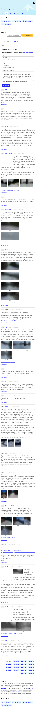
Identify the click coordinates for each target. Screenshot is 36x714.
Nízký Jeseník (17, 21)
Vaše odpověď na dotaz (8, 70)
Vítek (6, 640)
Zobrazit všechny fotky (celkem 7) (8, 537)
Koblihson (7, 566)
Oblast (3, 55)
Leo (6, 472)
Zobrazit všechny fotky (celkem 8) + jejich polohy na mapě (13, 302)
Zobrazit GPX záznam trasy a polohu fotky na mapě (11, 599)
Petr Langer (8, 209)
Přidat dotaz (15, 41)
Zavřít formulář (30, 84)
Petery (6, 406)
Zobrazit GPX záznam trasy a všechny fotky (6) (10, 190)
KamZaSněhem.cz (9, 2)
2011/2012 (31, 670)
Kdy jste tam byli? (6, 63)
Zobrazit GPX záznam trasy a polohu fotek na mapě (11, 633)
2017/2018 (16, 667)
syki (6, 327)
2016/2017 (23, 667)
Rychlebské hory (7, 24)
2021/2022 (16, 664)
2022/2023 (8, 664)
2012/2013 (23, 670)
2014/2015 (8, 670)
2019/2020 (31, 664)
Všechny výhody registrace (27, 52)
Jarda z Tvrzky (8, 153)
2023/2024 (31, 661)
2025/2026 (16, 661)
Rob (6, 89)
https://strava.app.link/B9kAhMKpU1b (10, 320)
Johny (5, 108)
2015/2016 (31, 667)
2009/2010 (31, 673)
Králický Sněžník (28, 21)
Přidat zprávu (28, 35)
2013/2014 (16, 670)
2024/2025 (23, 661)
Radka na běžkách (9, 505)
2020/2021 (23, 664)
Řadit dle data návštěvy (14, 35)
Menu (34, 2)
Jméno (3, 45)
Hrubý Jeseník (6, 21)
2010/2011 (23, 673)
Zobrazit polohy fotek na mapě (7, 242)
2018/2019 (8, 667)
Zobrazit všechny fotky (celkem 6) (8, 362)
